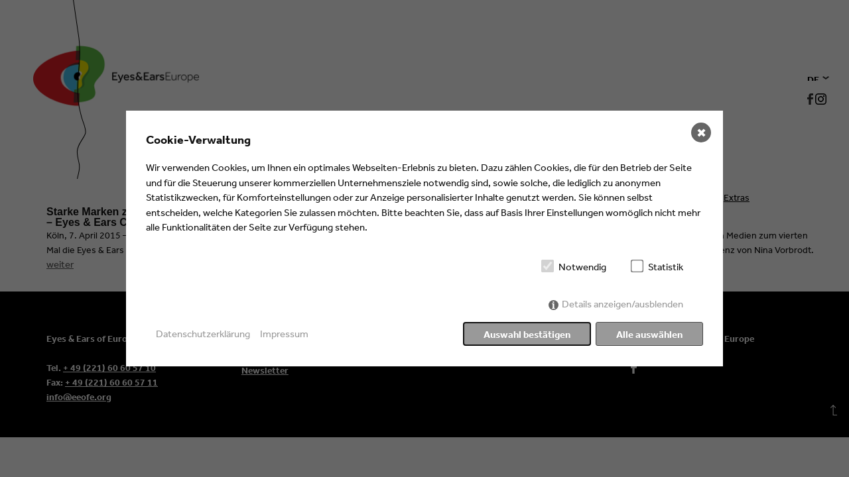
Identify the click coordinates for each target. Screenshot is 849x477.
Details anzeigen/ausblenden (622, 303)
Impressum (284, 333)
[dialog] (424, 238)
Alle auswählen (649, 334)
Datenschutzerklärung (203, 333)
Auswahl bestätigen (527, 334)
